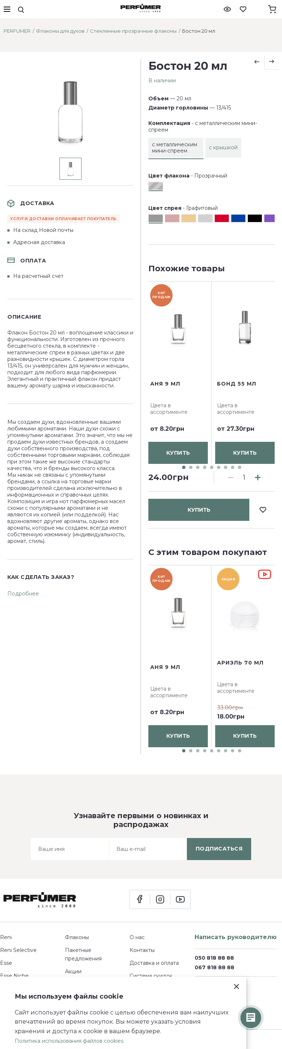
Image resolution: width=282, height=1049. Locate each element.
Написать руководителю (235, 937)
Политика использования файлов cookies (69, 1041)
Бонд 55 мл (236, 448)
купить (199, 291)
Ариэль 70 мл (240, 662)
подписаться (219, 848)
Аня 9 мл (165, 448)
